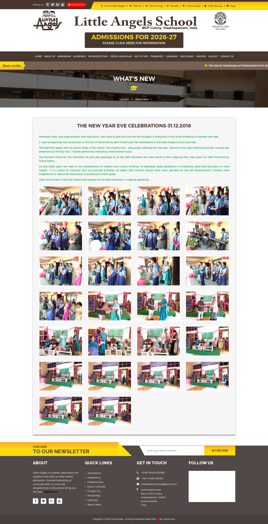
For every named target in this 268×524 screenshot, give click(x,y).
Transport (156, 56)
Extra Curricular (121, 56)
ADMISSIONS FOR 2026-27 (134, 39)
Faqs (230, 6)
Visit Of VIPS (141, 56)
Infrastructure (98, 56)
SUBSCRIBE (219, 450)
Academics (79, 56)
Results (173, 6)
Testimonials (192, 6)
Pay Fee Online (76, 4)
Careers (201, 56)
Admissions (64, 56)
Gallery (213, 56)
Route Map (93, 495)
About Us (49, 56)
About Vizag (154, 6)
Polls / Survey (213, 6)
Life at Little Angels (113, 6)
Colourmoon (169, 519)
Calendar (172, 56)
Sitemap (92, 499)
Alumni (135, 6)
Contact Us (227, 56)
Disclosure (186, 56)
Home (38, 56)
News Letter (94, 504)
